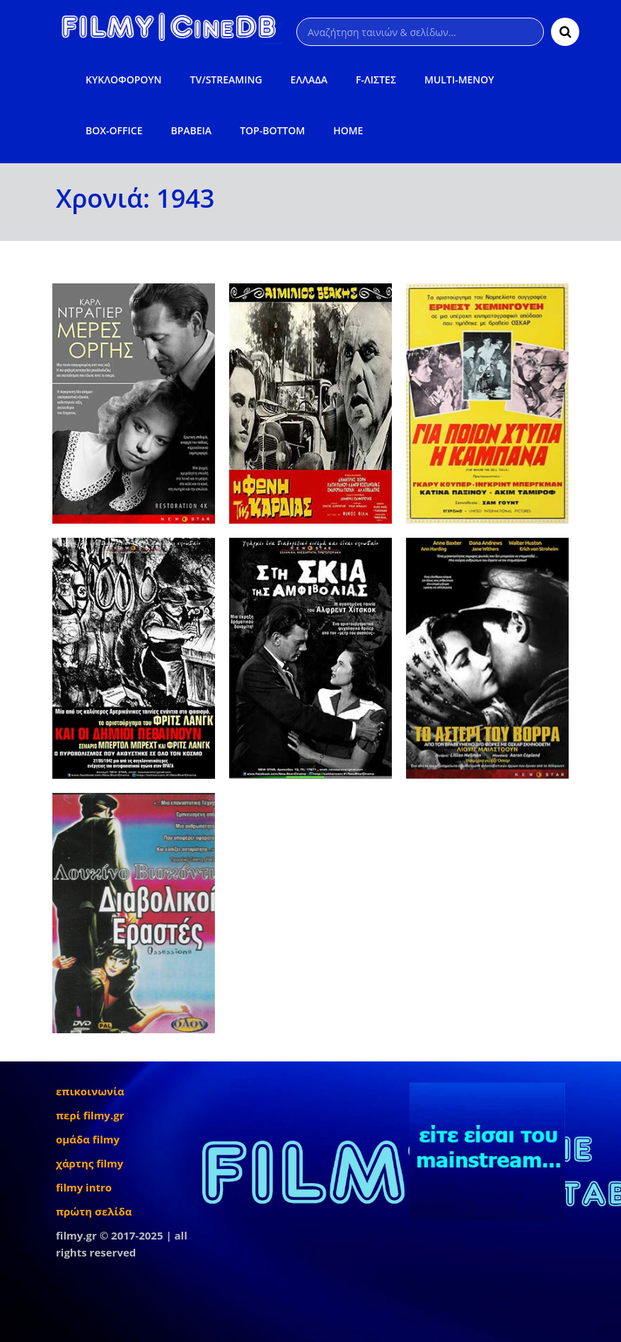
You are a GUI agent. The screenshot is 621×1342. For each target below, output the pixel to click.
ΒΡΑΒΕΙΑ (190, 130)
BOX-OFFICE (114, 130)
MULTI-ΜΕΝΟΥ (459, 79)
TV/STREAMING (226, 79)
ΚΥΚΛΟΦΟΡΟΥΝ (123, 79)
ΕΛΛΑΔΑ (309, 79)
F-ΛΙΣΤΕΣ (376, 79)
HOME (348, 130)
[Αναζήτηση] (420, 32)
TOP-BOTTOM (272, 130)
